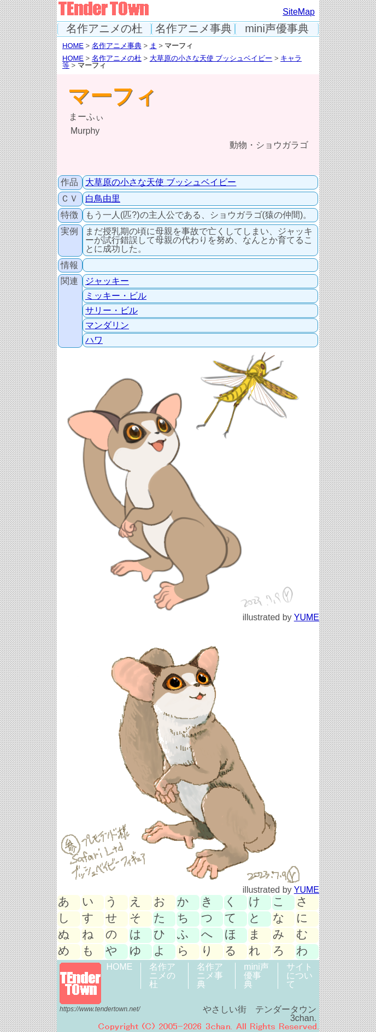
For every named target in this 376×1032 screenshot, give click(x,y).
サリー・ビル (111, 310)
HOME (73, 45)
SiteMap (299, 11)
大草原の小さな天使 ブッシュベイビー (211, 58)
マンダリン (107, 325)
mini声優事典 (277, 28)
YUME (306, 617)
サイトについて (299, 975)
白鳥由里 (102, 198)
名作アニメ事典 (193, 28)
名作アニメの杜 (104, 28)
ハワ (94, 340)
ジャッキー (107, 281)
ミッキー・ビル (115, 295)
